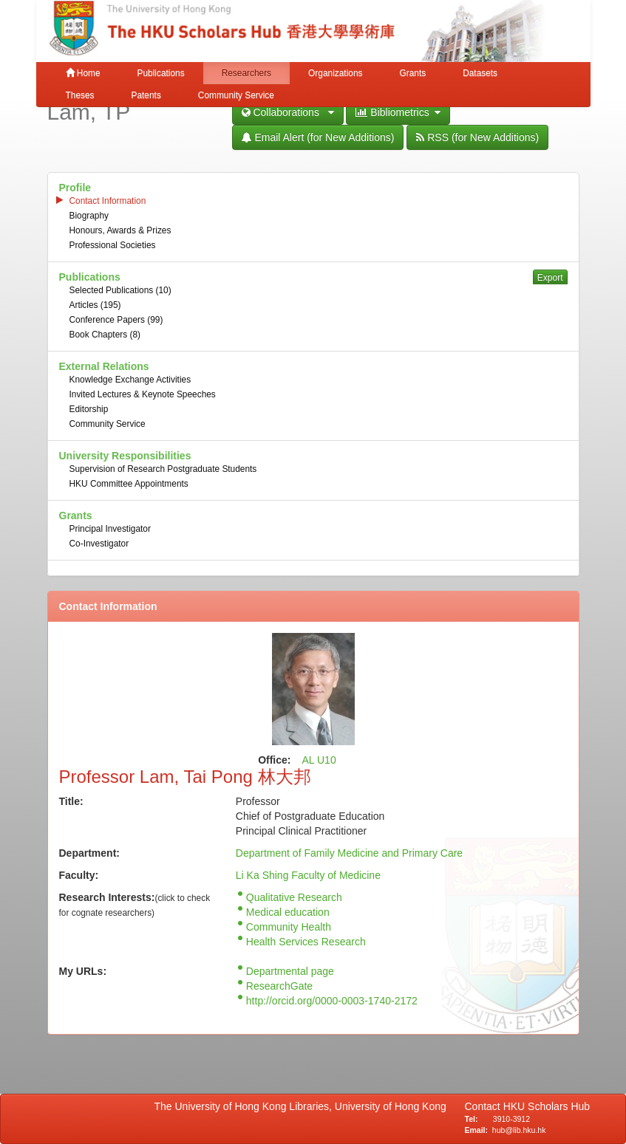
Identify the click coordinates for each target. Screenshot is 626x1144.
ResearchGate (279, 986)
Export (550, 278)
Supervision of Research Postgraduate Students (163, 469)
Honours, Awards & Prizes (120, 230)
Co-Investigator (99, 543)
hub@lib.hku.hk (519, 1130)
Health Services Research (306, 942)
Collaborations (288, 112)
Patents (146, 95)
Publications (161, 73)
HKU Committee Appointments (128, 484)
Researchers (246, 73)
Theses (80, 95)
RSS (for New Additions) (477, 137)
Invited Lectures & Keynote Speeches (142, 394)
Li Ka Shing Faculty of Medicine (308, 875)
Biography (89, 215)
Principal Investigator (110, 529)
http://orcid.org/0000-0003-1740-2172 (332, 1001)
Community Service (236, 95)
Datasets (480, 73)
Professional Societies (112, 245)
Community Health (288, 927)
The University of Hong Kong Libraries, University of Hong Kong (303, 1106)
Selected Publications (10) (120, 290)
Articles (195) (95, 305)
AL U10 (319, 760)
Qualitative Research (294, 897)
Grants (412, 73)
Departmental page (290, 971)
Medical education (288, 912)
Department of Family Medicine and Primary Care (349, 853)
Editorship (89, 409)
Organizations (335, 73)
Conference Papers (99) (116, 320)
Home (83, 73)
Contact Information (107, 201)
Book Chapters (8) (105, 334)
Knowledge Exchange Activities (130, 379)
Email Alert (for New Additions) (318, 137)
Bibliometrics (397, 112)
